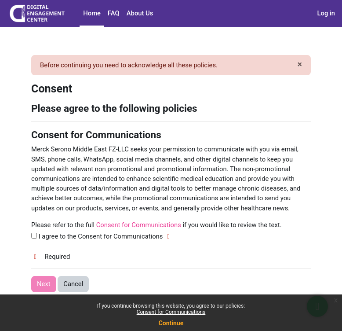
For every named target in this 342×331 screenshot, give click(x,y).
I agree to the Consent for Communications (102, 236)
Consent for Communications (171, 312)
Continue (171, 323)
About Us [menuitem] (140, 13)
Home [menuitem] (92, 13)
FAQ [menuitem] (114, 13)
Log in (326, 13)
